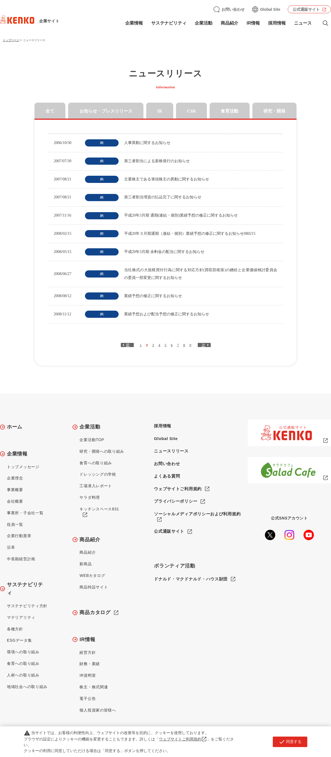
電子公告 (87, 698)
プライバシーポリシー (175, 501)
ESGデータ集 (19, 640)
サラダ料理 (89, 497)
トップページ (11, 40)
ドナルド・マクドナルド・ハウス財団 (191, 579)
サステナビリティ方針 (27, 606)
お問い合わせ (233, 9)
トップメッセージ (23, 467)
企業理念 (15, 478)
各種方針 (15, 629)
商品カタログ (94, 612)
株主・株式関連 (93, 687)
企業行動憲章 (19, 536)
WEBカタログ (92, 575)
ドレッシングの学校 (97, 474)
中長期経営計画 (21, 559)
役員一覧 (15, 524)
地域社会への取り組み (27, 686)
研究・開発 (274, 111)
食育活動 (229, 111)
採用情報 (277, 23)
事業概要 (15, 489)
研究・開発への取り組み (101, 451)
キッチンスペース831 (99, 509)
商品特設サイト (93, 587)
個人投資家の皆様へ (97, 710)
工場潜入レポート (95, 486)
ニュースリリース (171, 451)
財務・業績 (89, 664)
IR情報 (253, 23)
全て (50, 111)
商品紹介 (229, 23)
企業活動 (203, 23)
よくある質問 (167, 476)
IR (159, 111)
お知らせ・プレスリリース (105, 111)
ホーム (14, 427)
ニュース (303, 23)
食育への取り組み (23, 663)
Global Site (270, 9)
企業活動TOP (91, 440)
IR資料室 (87, 675)
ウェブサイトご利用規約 (178, 488)
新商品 (85, 564)
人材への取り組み (23, 675)
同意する (290, 742)
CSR (191, 111)
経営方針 (87, 652)
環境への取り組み (23, 652)
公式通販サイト (306, 9)
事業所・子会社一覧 (25, 513)
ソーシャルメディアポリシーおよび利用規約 (197, 513)
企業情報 (134, 23)
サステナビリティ (168, 23)
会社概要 (15, 501)
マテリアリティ (21, 617)
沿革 (11, 547)
